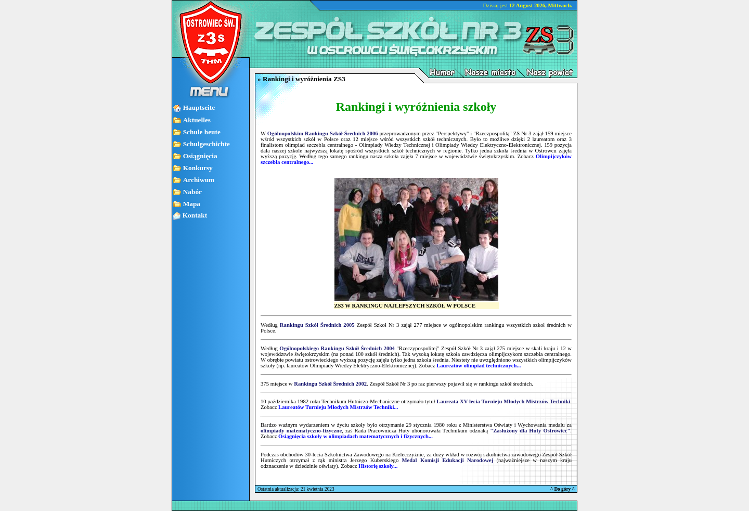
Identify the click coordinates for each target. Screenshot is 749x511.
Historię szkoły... (377, 466)
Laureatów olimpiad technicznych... (478, 365)
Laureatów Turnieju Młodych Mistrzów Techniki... (338, 407)
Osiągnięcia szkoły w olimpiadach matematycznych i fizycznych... (355, 436)
